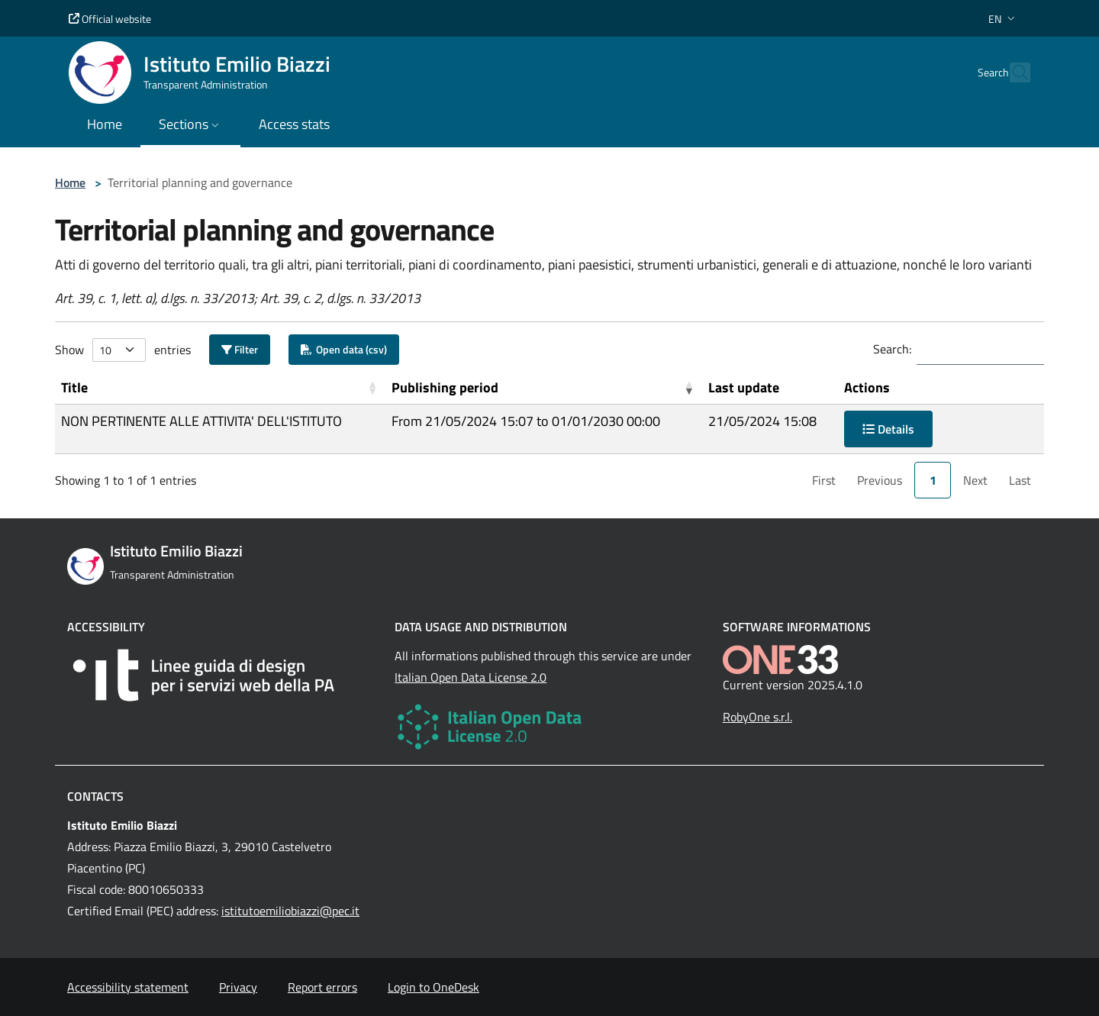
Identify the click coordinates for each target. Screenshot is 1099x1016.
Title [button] (74, 387)
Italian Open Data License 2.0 (470, 677)
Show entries (123, 350)
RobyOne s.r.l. (757, 717)
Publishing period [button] (445, 387)
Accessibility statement (128, 987)
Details (888, 429)
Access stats (294, 124)
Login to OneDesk (433, 987)
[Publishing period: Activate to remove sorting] (543, 388)
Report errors (322, 987)
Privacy (238, 987)
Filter (239, 349)
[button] (1003, 19)
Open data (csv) (344, 349)
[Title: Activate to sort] (220, 388)
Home (70, 182)
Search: (892, 349)
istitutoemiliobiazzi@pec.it (290, 910)
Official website (110, 19)
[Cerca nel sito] (1012, 72)
